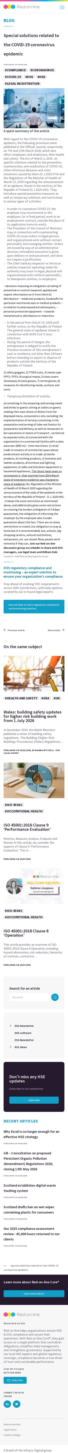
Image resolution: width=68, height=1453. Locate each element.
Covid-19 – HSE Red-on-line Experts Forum (26, 556)
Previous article (14, 630)
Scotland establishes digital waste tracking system (30, 1188)
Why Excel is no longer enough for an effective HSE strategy (31, 1134)
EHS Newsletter (24, 1026)
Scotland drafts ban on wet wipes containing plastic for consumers (29, 1209)
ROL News (21, 1047)
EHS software (23, 1033)
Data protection (12, 1424)
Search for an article (24, 988)
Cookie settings (12, 1435)
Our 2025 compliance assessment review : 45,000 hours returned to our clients (32, 1233)
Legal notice (10, 1429)
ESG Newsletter (24, 1040)
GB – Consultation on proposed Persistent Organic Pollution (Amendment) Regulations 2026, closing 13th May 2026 (28, 1161)
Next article (56, 630)
